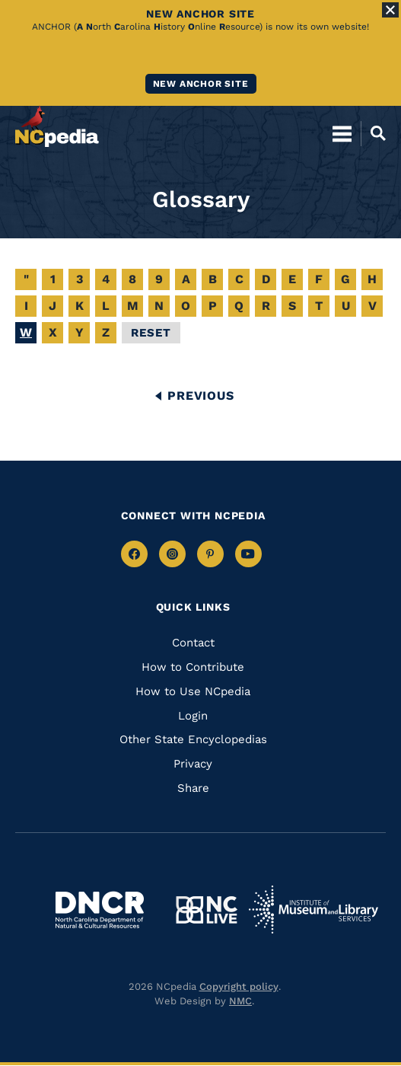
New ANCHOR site (201, 83)
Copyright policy (238, 986)
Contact (193, 642)
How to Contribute (193, 667)
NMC (240, 1001)
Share (193, 788)
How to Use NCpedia (192, 691)
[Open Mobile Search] (373, 133)
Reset (151, 333)
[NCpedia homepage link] (57, 126)
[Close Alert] (390, 10)
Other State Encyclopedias (193, 739)
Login (193, 716)
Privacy (192, 764)
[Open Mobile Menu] (342, 133)
